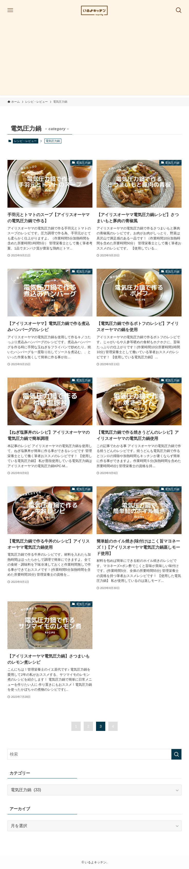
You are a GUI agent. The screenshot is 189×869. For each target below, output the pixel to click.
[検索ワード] (94, 754)
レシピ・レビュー (25, 140)
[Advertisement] (94, 59)
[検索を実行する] (176, 754)
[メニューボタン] (10, 10)
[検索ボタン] (178, 10)
